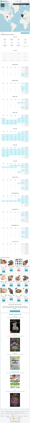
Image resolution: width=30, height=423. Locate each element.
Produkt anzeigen (3, 271)
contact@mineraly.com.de (25, 413)
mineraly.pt (15, 417)
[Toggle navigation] (28, 1)
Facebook (8, 413)
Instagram (12, 413)
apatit (17, 266)
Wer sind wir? (19, 411)
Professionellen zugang (10, 412)
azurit (10, 295)
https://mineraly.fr (15, 414)
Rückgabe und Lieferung (25, 411)
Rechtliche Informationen (8, 411)
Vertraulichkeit (15, 411)
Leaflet (21, 31)
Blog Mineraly (3, 413)
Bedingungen (3, 411)
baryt (2, 281)
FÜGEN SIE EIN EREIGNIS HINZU (15, 311)
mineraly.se (20, 417)
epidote (10, 266)
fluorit (10, 281)
